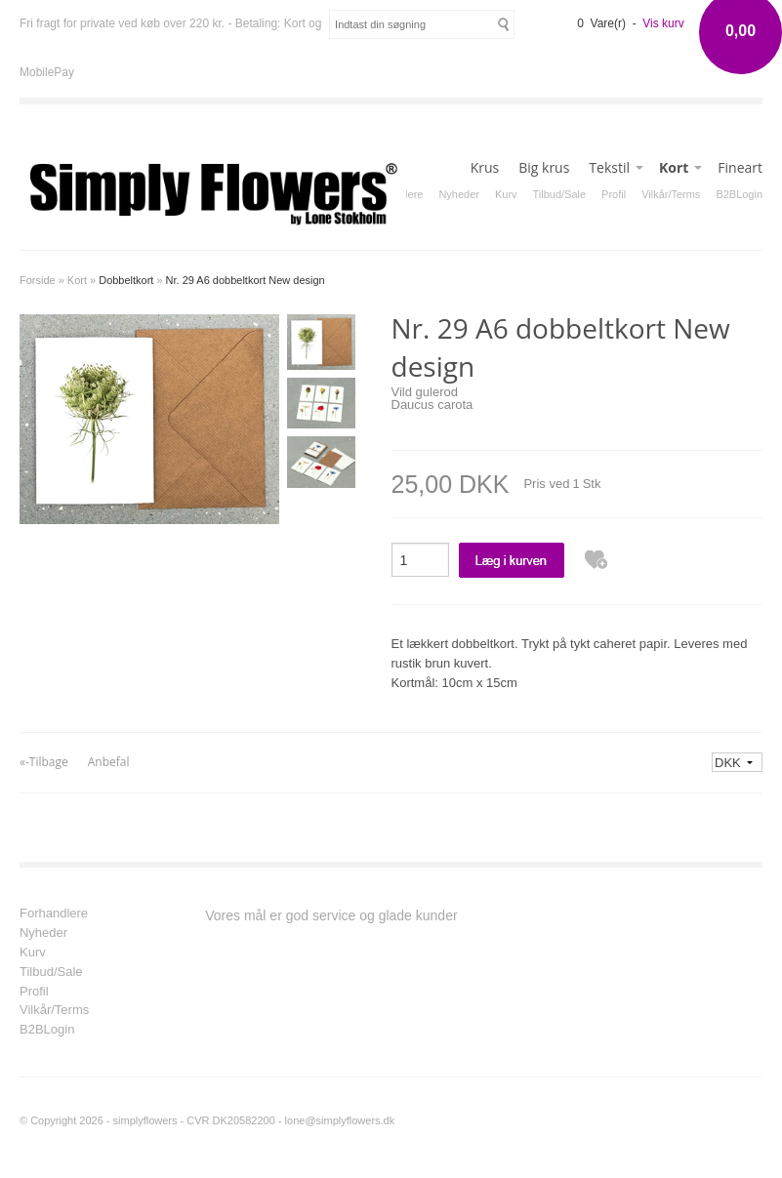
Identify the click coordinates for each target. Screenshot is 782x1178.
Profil (613, 194)
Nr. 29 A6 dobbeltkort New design (245, 280)
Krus (485, 167)
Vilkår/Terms (670, 194)
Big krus (543, 167)
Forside (38, 280)
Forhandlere (54, 913)
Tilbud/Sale (560, 194)
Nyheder (458, 194)
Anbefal (109, 761)
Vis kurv (662, 23)
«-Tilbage (44, 761)
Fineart (740, 167)
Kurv (506, 194)
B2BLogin (739, 194)
